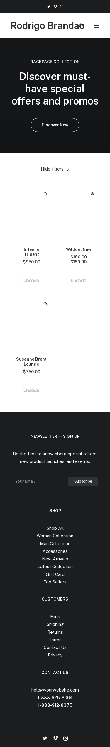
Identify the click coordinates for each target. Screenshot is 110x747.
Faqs (55, 616)
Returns (55, 632)
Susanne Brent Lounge (31, 361)
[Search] (78, 25)
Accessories (55, 551)
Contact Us (55, 647)
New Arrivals (55, 558)
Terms (55, 639)
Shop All (55, 528)
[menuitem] (48, 7)
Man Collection (55, 543)
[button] (48, 7)
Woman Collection (55, 535)
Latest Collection (55, 566)
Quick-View (46, 194)
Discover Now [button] (55, 125)
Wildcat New (78, 249)
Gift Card (55, 574)
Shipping (55, 624)
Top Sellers (55, 581)
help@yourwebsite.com (55, 689)
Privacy (55, 654)
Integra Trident (31, 252)
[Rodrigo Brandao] (48, 25)
